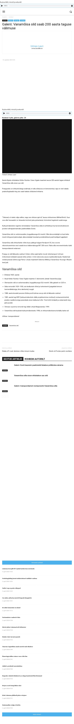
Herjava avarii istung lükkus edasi (11, 685)
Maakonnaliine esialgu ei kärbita (11, 705)
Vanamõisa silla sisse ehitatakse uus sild (31, 375)
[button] (71, 12)
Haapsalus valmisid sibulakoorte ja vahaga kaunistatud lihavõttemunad (22, 676)
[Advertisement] (38, 514)
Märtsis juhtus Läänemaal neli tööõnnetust (14, 627)
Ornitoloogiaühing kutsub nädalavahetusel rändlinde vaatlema (19, 578)
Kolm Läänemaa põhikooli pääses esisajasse (14, 695)
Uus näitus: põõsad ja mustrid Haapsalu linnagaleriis (17, 598)
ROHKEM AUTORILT (35, 359)
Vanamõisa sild (13, 325)
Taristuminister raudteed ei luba (11, 617)
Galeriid (11, 20)
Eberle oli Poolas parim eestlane (60, 351)
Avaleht (4, 17)
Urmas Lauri (37, 46)
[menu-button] (4, 12)
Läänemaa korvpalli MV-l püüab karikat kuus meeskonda (18, 568)
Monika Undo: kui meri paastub (11, 637)
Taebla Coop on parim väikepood (11, 588)
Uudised (22, 20)
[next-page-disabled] (7, 396)
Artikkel (11, 17)
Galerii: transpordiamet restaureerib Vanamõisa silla (35, 386)
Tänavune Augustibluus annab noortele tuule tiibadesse (17, 646)
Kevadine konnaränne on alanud (11, 607)
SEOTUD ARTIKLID (12, 359)
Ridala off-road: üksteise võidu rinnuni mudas (18, 351)
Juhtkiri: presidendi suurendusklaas (12, 666)
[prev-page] (3, 396)
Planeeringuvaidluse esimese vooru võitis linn (14, 656)
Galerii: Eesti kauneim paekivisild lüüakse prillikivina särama (38, 365)
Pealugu (17, 20)
